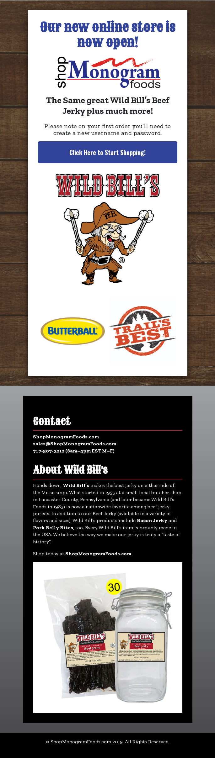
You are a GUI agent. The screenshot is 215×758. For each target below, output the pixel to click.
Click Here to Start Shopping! (107, 152)
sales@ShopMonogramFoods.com (74, 444)
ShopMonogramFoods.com (66, 437)
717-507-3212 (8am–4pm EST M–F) (74, 451)
